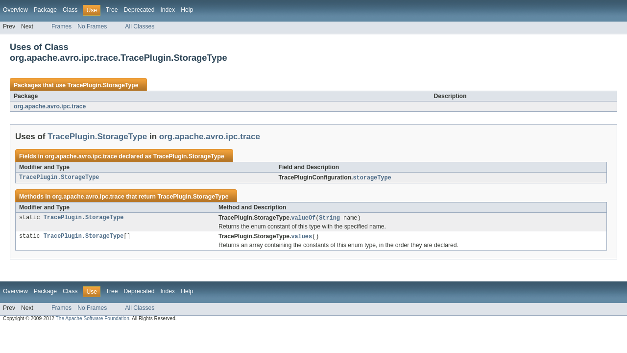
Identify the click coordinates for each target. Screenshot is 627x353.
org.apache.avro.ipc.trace (50, 106)
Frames (61, 26)
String (329, 219)
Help (187, 9)
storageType (372, 178)
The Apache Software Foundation (92, 320)
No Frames (92, 26)
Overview (15, 9)
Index (167, 9)
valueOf (303, 219)
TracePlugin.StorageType (102, 85)
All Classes (139, 26)
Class (70, 9)
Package (45, 9)
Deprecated (139, 9)
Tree (112, 9)
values (301, 238)
